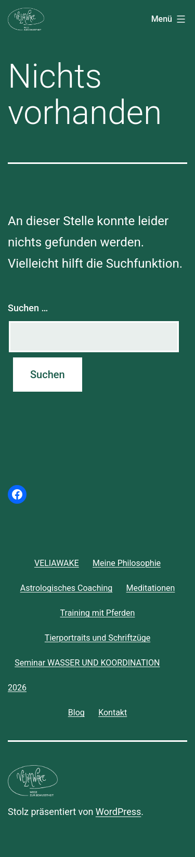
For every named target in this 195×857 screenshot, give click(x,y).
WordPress (118, 811)
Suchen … (28, 307)
